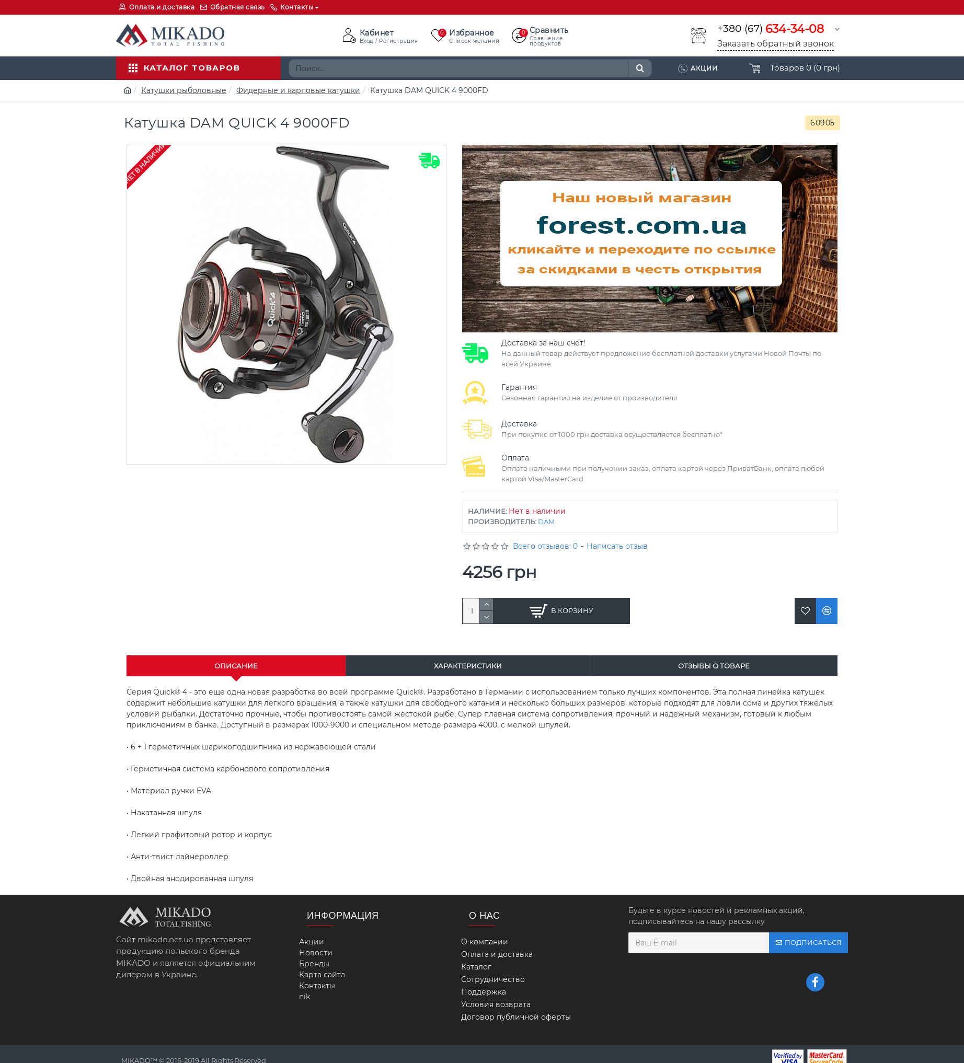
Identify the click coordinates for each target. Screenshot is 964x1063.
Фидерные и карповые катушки (298, 90)
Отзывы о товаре (714, 666)
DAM (546, 521)
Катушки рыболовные (183, 90)
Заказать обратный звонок (775, 44)
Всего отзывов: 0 (545, 546)
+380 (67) (770, 29)
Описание (236, 666)
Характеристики (468, 666)
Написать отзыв (617, 546)
